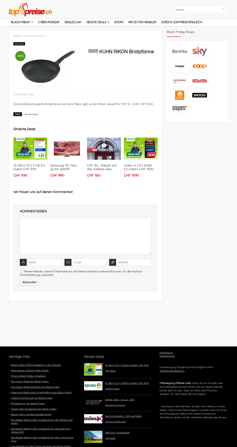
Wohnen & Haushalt (115, 421)
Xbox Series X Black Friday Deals (30, 370)
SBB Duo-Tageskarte (117, 432)
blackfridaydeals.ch (172, 370)
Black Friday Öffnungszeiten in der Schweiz (36, 364)
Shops (118, 22)
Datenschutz (167, 356)
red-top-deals (31, 114)
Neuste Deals (96, 22)
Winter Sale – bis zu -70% (119, 399)
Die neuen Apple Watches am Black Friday (35, 386)
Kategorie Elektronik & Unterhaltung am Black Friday (41, 392)
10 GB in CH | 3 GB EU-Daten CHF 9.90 (29, 167)
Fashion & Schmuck (115, 405)
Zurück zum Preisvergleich (181, 22)
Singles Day (73, 22)
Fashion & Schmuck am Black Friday (32, 397)
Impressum (166, 352)
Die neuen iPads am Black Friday (30, 381)
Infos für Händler (142, 22)
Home (16, 35)
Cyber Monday (49, 22)
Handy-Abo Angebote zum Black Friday (33, 408)
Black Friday (20, 22)
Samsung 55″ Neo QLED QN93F (63, 167)
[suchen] (223, 9)
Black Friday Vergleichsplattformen (31, 414)
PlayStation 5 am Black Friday (28, 403)
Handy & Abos (112, 388)
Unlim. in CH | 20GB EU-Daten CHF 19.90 (138, 167)
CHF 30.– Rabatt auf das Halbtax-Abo (101, 167)
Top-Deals (19, 44)
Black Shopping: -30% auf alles (123, 416)
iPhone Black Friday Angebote (28, 375)
